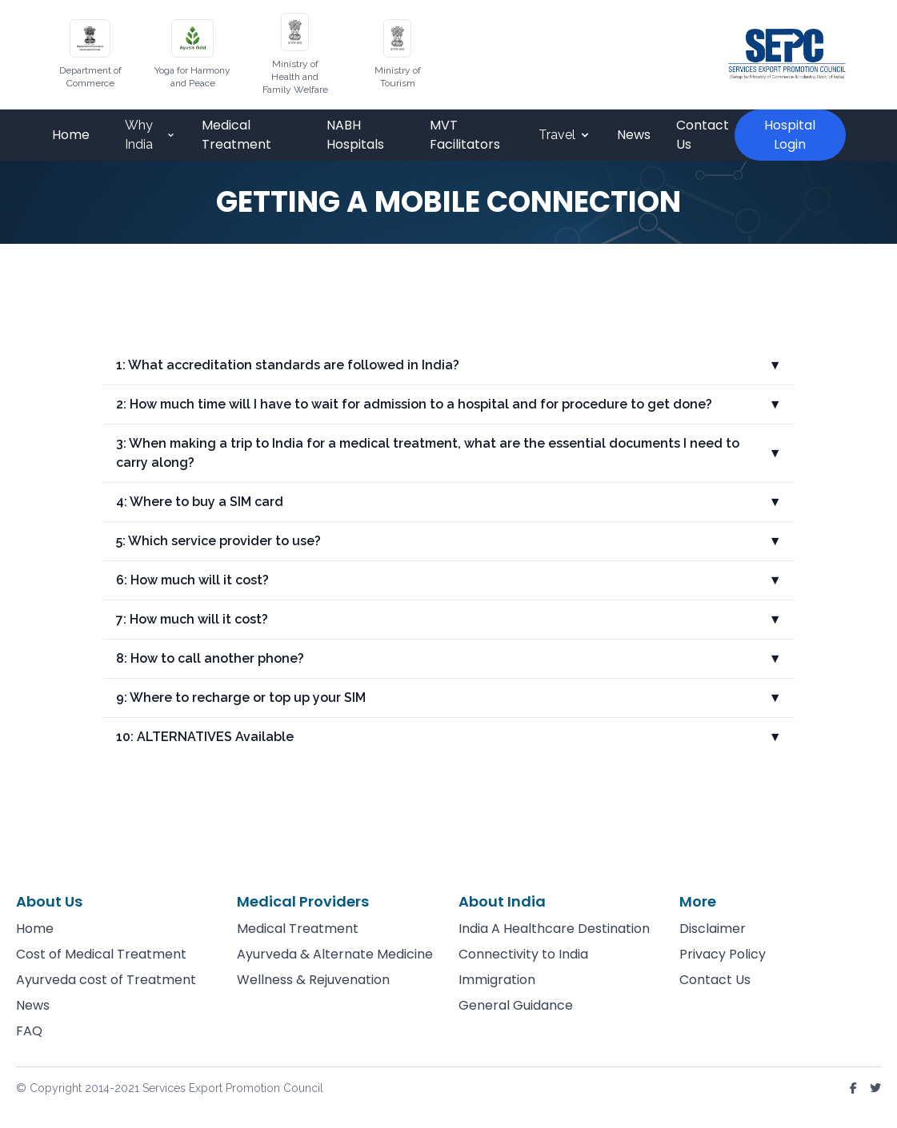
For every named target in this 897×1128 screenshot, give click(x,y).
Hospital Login (789, 134)
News (634, 135)
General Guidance (516, 1005)
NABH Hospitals (355, 134)
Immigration (497, 980)
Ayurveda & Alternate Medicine (335, 954)
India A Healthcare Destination (554, 928)
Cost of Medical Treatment (101, 954)
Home (71, 135)
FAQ (29, 1031)
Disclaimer (712, 928)
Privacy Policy (722, 954)
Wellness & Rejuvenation (313, 980)
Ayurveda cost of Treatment (106, 980)
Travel (565, 134)
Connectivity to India (523, 954)
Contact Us (702, 134)
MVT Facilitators (465, 134)
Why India (150, 135)
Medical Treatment (236, 134)
